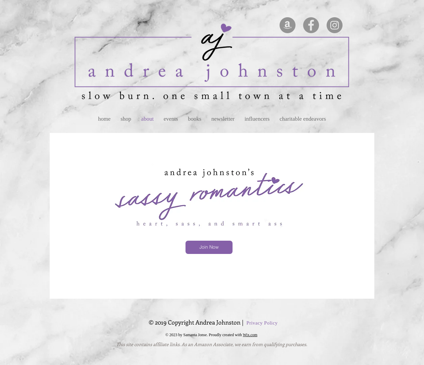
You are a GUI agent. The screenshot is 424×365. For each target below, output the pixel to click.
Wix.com (250, 335)
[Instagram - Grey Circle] (335, 25)
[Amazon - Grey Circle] (287, 25)
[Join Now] (209, 247)
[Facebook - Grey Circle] (311, 25)
